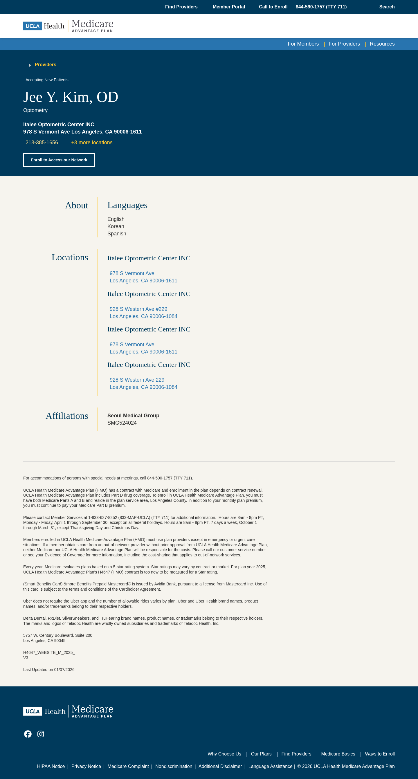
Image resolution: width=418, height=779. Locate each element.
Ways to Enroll (380, 753)
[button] (182, 7)
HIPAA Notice (51, 766)
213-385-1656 (42, 142)
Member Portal (229, 6)
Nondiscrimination (173, 766)
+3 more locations (92, 142)
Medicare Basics (338, 753)
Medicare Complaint (128, 766)
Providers (45, 64)
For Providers (344, 44)
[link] (28, 734)
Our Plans (261, 753)
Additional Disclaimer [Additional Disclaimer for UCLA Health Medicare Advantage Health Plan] (220, 766)
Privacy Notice (86, 766)
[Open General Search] (385, 7)
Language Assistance (270, 766)
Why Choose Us (224, 753)
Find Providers (296, 753)
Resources (382, 44)
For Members (303, 44)
